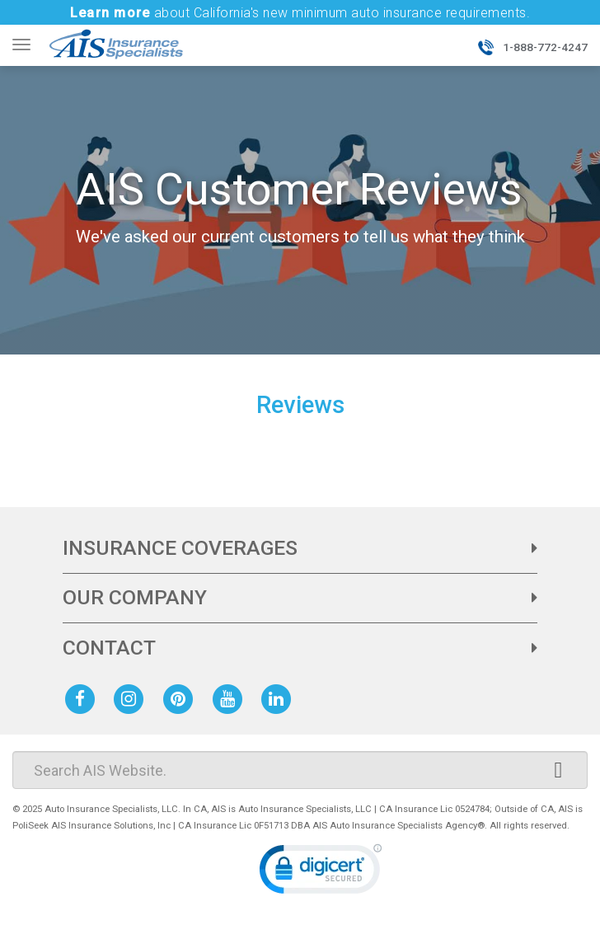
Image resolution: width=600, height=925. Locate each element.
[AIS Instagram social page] (131, 698)
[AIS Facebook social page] (83, 698)
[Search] (300, 770)
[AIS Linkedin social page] (279, 698)
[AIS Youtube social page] (230, 698)
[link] (320, 872)
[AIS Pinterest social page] (181, 698)
